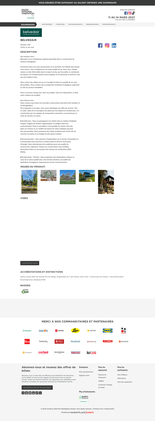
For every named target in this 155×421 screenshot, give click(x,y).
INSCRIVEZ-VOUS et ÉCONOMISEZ (37, 387)
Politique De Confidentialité (103, 409)
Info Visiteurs (47, 24)
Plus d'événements (86, 372)
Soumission (28, 25)
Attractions (60, 24)
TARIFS (101, 381)
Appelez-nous (84, 375)
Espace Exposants (109, 24)
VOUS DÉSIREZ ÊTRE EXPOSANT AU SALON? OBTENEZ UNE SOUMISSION (77, 3)
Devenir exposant (92, 24)
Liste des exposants (75, 24)
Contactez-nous (29, 263)
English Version (127, 10)
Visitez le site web (27, 47)
